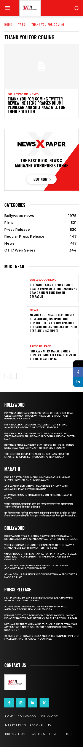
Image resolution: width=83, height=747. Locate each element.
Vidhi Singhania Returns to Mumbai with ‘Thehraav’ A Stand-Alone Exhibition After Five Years (39, 546)
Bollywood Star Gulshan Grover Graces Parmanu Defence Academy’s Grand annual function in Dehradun (53, 290)
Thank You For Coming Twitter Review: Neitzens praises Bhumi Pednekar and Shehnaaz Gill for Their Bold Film (36, 105)
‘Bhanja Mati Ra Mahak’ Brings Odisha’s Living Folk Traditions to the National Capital (53, 355)
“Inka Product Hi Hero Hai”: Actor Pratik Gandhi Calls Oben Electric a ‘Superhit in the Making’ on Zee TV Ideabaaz (40, 557)
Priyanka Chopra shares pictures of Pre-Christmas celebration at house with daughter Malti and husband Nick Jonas (38, 416)
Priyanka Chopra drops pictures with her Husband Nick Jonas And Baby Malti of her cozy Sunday (39, 446)
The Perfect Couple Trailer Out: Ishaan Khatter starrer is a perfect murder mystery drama (36, 455)
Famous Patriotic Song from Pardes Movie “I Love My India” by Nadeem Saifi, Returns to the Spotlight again (40, 617)
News (34, 310)
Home (8, 24)
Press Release (40, 346)
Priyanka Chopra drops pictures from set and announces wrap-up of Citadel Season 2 (35, 426)
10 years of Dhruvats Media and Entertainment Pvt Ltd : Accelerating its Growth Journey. (41, 637)
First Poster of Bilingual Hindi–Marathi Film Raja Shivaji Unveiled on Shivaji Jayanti (37, 479)
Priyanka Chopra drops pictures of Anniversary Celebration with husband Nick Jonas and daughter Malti (39, 436)
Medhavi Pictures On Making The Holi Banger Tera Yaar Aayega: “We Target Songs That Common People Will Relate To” (40, 627)
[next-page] (14, 376)
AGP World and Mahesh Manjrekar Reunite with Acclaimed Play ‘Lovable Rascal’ (36, 488)
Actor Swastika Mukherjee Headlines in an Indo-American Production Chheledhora (36, 608)
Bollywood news (23, 94)
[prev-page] (7, 376)
